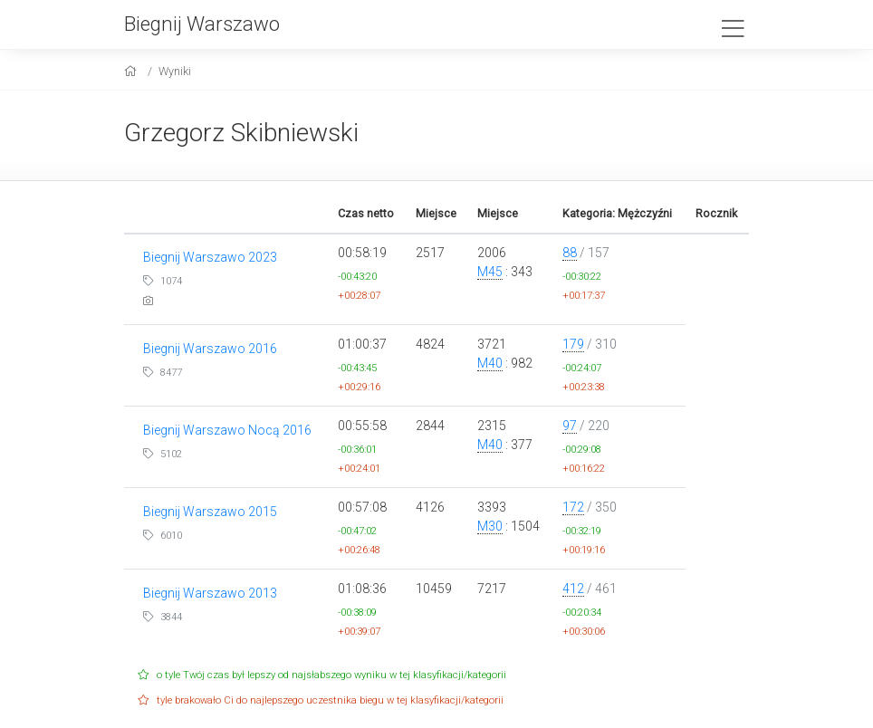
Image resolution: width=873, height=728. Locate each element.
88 (569, 252)
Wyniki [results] (174, 71)
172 (573, 507)
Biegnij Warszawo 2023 (210, 257)
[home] (132, 71)
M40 (490, 363)
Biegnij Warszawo (202, 23)
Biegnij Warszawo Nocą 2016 (227, 430)
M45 (490, 271)
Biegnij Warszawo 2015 (210, 511)
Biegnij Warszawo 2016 (210, 348)
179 (573, 344)
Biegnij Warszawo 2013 (210, 593)
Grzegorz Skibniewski (241, 133)
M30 (490, 526)
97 (569, 425)
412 (573, 588)
